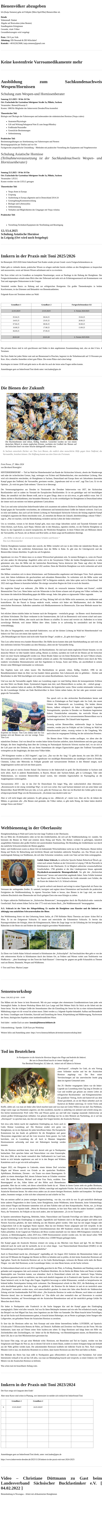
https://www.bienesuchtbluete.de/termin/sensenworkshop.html (56, 1033)
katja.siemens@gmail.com (34, 43)
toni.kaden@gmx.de (53, 369)
